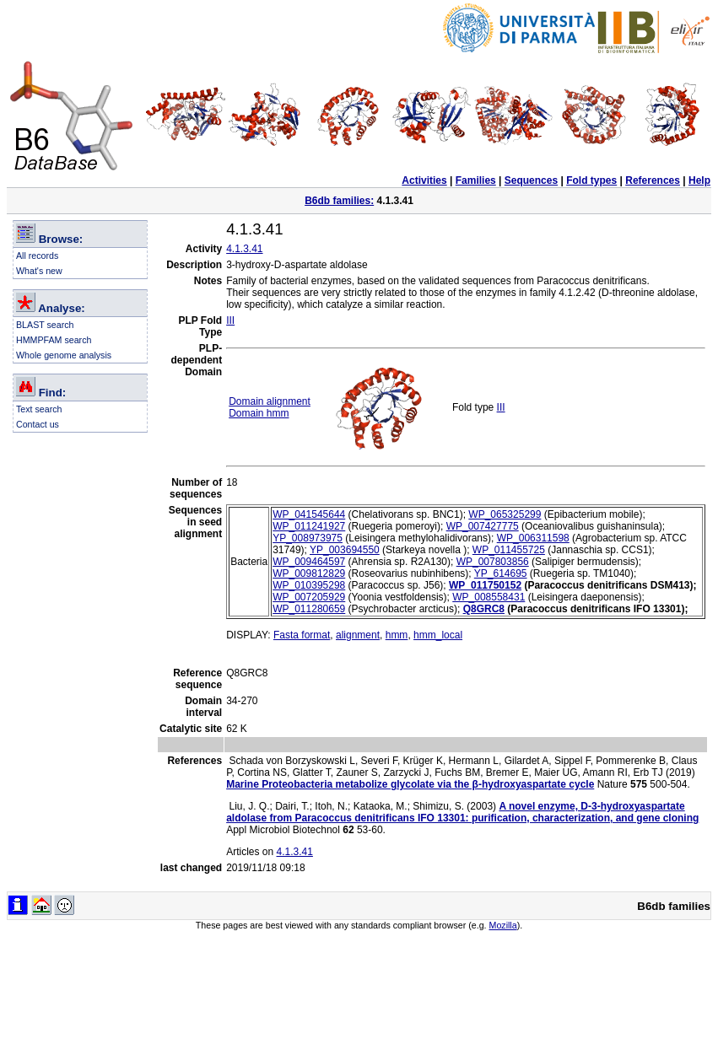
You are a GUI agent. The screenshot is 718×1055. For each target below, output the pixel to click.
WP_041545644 (309, 514)
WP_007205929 (309, 597)
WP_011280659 (309, 609)
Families (476, 180)
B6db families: (339, 201)
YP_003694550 (345, 550)
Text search (39, 409)
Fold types (591, 180)
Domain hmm (259, 413)
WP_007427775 (482, 526)
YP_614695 (500, 573)
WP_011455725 (508, 550)
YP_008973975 (308, 538)
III (230, 320)
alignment (358, 635)
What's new (39, 271)
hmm (397, 635)
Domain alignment (269, 401)
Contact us (37, 424)
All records (37, 255)
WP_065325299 (504, 514)
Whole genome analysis (63, 355)
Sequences (531, 180)
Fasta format (301, 635)
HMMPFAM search (53, 340)
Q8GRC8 (484, 609)
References (652, 180)
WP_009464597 (309, 562)
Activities (424, 180)
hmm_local (437, 635)
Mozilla (503, 925)
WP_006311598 (533, 538)
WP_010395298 (309, 585)
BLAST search (45, 325)
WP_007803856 (492, 562)
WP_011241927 (309, 526)
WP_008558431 (488, 597)
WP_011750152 (485, 585)
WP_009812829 (309, 573)
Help (699, 180)
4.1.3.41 (244, 249)
